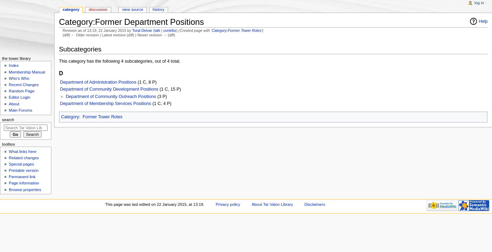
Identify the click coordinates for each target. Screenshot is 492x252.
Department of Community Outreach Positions (111, 96)
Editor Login (19, 97)
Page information (24, 183)
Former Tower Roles (102, 116)
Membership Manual (27, 72)
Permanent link (22, 177)
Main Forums (20, 110)
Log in (479, 3)
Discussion (98, 9)
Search (8, 120)
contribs (169, 30)
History (159, 9)
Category (70, 116)
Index (14, 65)
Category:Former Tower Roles (236, 30)
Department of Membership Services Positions (105, 103)
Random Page (21, 91)
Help (483, 21)
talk (157, 30)
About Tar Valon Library (272, 204)
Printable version (23, 170)
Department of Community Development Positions (109, 89)
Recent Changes (23, 85)
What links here (22, 151)
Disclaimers (314, 204)
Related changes (24, 158)
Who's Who (19, 78)
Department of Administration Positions (98, 82)
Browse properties (25, 190)
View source (132, 9)
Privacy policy (228, 204)
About (14, 104)
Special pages (21, 164)
